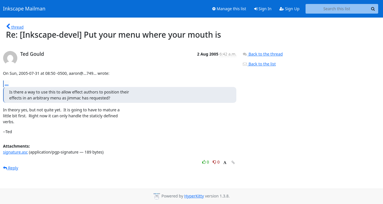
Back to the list (259, 64)
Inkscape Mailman (24, 8)
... (7, 83)
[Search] (373, 9)
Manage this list (229, 8)
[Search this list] (337, 9)
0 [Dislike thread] (216, 162)
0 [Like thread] (206, 162)
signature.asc (15, 152)
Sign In (263, 8)
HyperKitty (194, 196)
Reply (10, 168)
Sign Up (289, 8)
